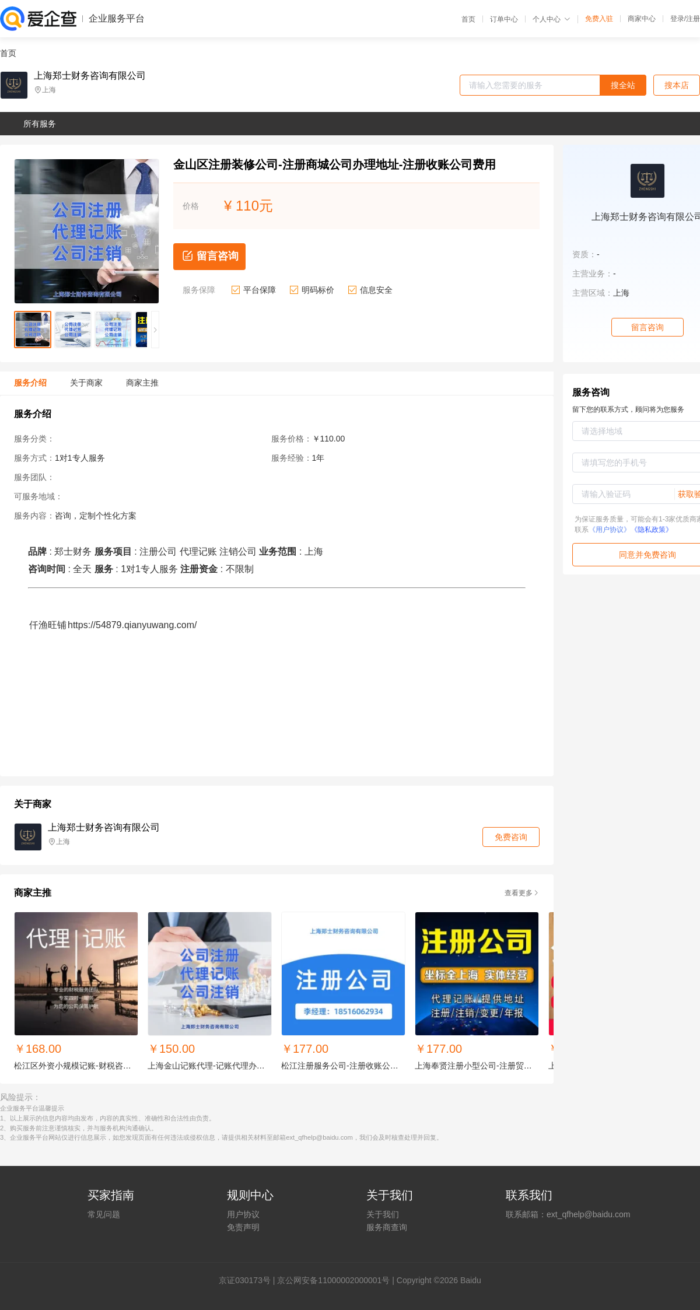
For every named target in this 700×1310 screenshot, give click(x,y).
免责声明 (243, 1227)
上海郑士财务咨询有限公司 (90, 75)
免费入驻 (599, 18)
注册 (693, 19)
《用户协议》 (610, 530)
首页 (468, 19)
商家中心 (642, 18)
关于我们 (382, 1214)
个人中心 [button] (551, 19)
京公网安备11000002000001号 (333, 1280)
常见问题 (104, 1214)
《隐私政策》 (652, 530)
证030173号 (249, 1280)
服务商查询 (386, 1227)
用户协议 (243, 1214)
